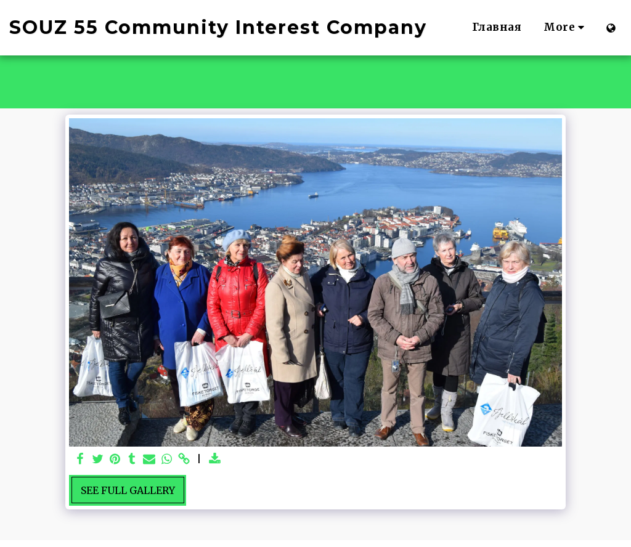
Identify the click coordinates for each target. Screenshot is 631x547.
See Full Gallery (128, 490)
